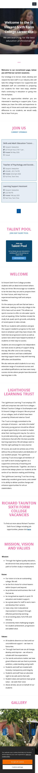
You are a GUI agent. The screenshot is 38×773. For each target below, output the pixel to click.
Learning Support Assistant (15, 186)
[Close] (32, 749)
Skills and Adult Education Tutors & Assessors (19, 143)
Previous (5, 732)
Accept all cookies (17, 762)
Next (33, 732)
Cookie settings (17, 767)
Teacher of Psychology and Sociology (19, 164)
